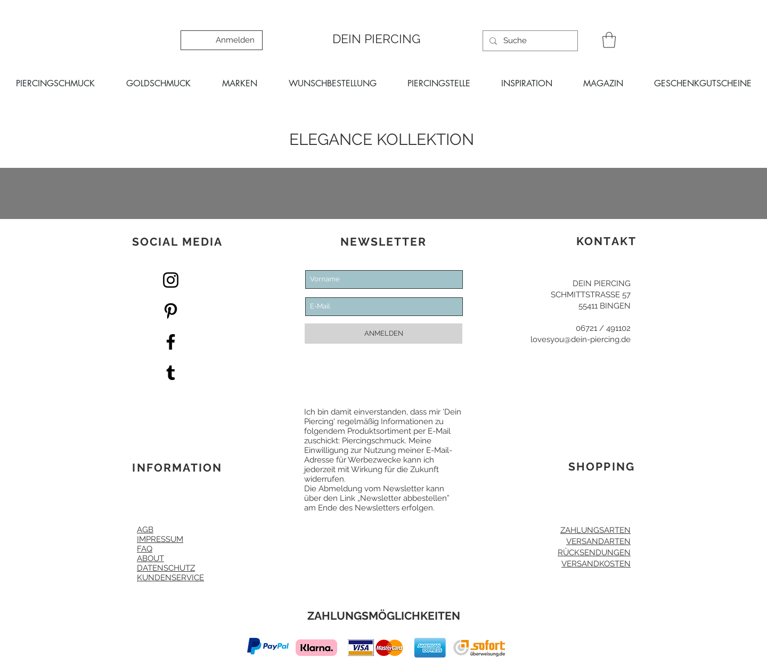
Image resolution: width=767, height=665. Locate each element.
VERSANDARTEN (598, 541)
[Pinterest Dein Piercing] (170, 311)
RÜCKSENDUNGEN (594, 552)
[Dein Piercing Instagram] (170, 280)
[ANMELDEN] (383, 333)
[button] (609, 40)
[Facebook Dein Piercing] (170, 341)
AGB (145, 529)
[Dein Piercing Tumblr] (170, 372)
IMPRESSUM (160, 539)
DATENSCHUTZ (166, 568)
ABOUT (150, 558)
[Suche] (529, 41)
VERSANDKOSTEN (596, 564)
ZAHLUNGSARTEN (595, 530)
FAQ (144, 549)
